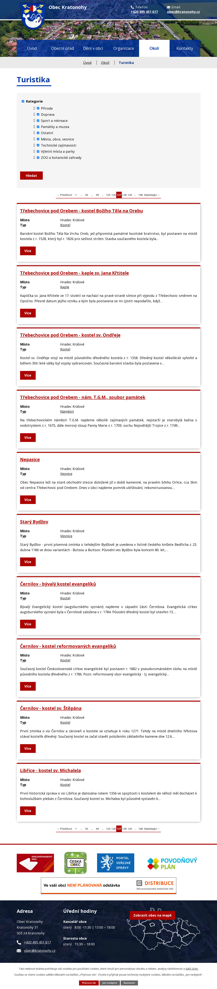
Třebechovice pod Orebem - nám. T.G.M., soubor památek (82, 399)
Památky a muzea (55, 126)
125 (108, 197)
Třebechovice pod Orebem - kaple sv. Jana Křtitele (74, 275)
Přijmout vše (87, 982)
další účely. (192, 968)
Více (28, 253)
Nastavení (130, 982)
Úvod (32, 48)
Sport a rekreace (54, 120)
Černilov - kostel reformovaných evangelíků (68, 648)
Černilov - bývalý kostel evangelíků (58, 586)
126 (113, 197)
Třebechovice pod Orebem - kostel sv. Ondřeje (70, 337)
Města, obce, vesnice (57, 139)
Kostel (65, 227)
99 (97, 197)
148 (140, 197)
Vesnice (66, 476)
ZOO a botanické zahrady (61, 157)
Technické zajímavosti (58, 145)
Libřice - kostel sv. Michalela (50, 772)
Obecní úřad (62, 48)
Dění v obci (93, 48)
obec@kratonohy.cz (39, 952)
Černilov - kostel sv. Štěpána (50, 710)
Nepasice (30, 461)
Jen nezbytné (110, 982)
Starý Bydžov (34, 524)
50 (86, 197)
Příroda (47, 108)
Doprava (47, 114)
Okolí (154, 48)
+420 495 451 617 (37, 944)
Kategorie (34, 101)
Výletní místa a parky (58, 151)
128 (124, 197)
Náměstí (67, 413)
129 (130, 197)
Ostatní (47, 133)
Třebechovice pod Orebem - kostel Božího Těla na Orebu (81, 213)
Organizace (123, 48)
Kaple (64, 289)
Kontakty (184, 48)
